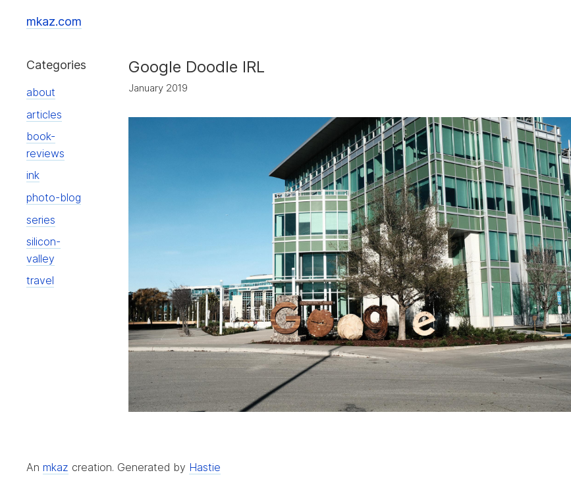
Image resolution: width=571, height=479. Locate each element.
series (40, 219)
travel (40, 280)
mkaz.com (54, 21)
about (40, 92)
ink (33, 175)
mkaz (55, 467)
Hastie (205, 467)
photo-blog (53, 197)
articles (44, 114)
